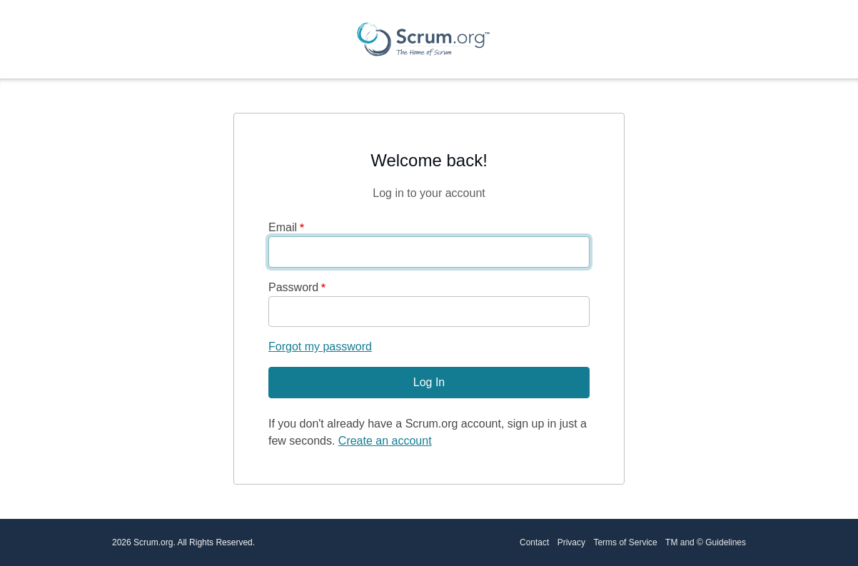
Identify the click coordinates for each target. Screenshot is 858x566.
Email (282, 227)
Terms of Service (625, 542)
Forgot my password (320, 346)
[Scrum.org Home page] (423, 39)
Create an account (385, 441)
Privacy (571, 542)
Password (293, 287)
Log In (429, 382)
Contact (534, 542)
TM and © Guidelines (705, 542)
